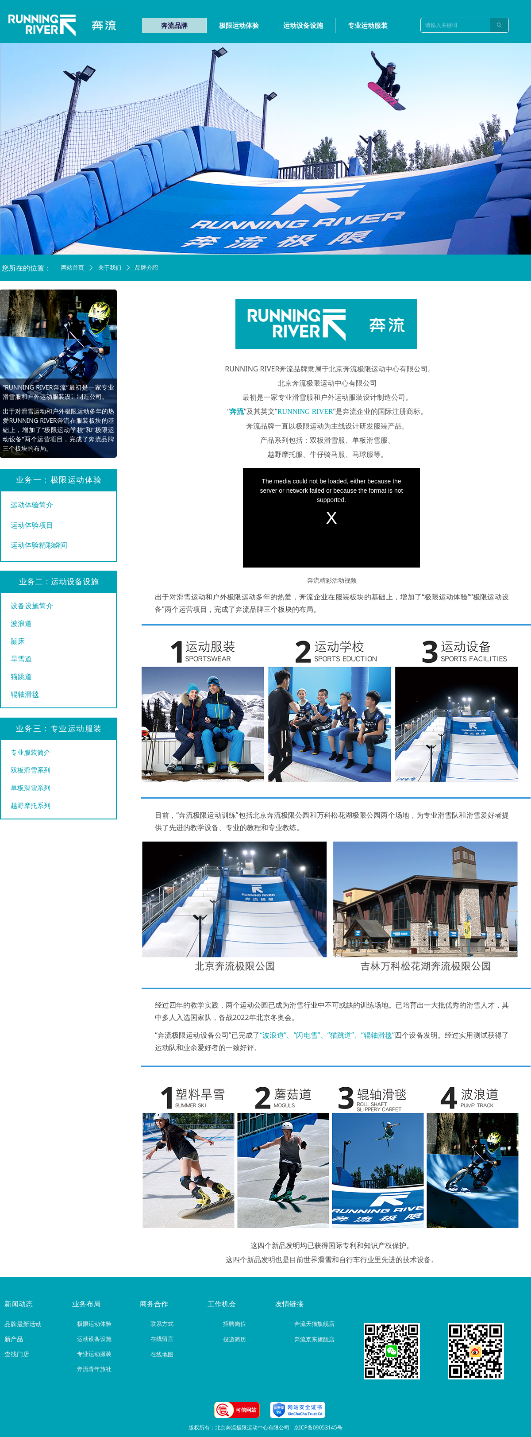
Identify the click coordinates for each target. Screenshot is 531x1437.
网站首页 (72, 267)
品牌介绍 (146, 267)
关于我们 (109, 267)
